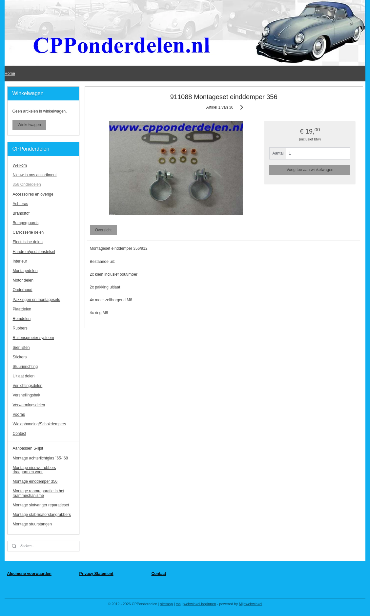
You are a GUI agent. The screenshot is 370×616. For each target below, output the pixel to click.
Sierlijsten (21, 347)
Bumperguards (26, 223)
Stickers (20, 357)
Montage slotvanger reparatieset (41, 505)
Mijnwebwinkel (250, 604)
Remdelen (22, 318)
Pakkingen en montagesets (36, 299)
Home (10, 73)
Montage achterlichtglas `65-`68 (40, 458)
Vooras (19, 414)
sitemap (166, 604)
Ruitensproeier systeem (33, 337)
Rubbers (20, 328)
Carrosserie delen (28, 232)
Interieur (20, 261)
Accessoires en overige (33, 194)
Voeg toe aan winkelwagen (309, 169)
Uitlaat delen (24, 376)
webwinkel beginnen (200, 604)
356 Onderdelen (27, 184)
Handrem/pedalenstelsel (34, 251)
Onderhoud (22, 289)
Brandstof (21, 213)
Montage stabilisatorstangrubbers (42, 514)
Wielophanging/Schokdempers (39, 424)
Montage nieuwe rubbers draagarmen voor (34, 469)
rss (178, 604)
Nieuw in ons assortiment (35, 175)
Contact (19, 433)
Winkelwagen (29, 124)
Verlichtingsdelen (28, 385)
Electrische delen (28, 242)
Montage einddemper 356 (35, 481)
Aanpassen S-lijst (28, 448)
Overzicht (103, 230)
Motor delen (23, 280)
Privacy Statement (96, 573)
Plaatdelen (22, 309)
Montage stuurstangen (32, 524)
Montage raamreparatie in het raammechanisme (38, 493)
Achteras (20, 204)
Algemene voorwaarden (29, 573)
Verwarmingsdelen (29, 405)
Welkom (20, 165)
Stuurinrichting (25, 366)
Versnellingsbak (26, 395)
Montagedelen (25, 270)
